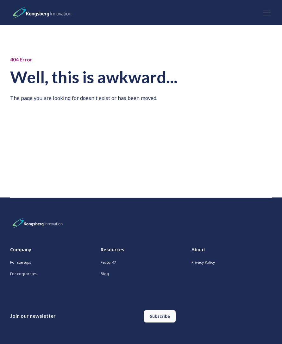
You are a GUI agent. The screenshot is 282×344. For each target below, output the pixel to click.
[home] (43, 13)
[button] (265, 12)
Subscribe (160, 316)
